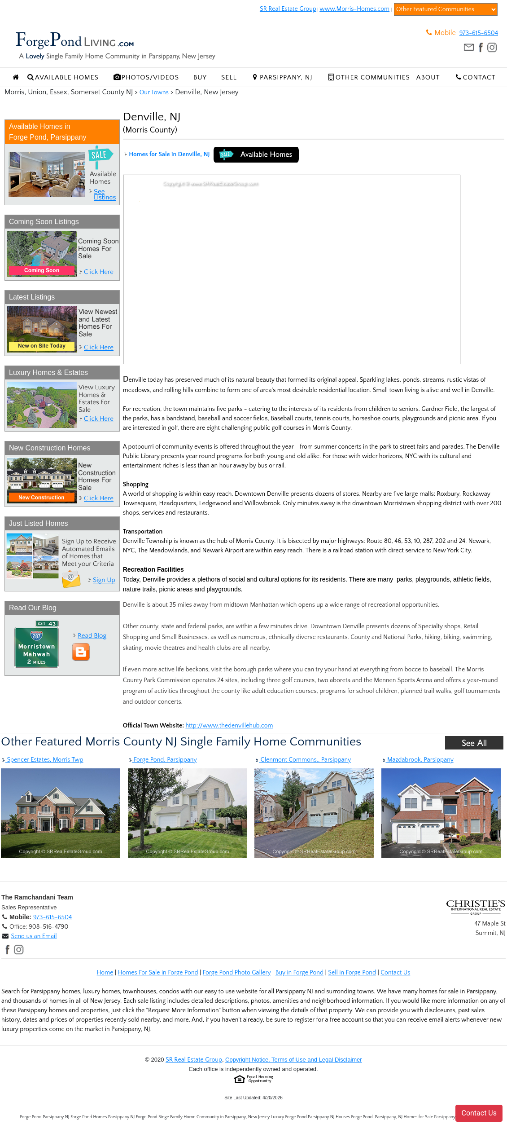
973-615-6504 (478, 33)
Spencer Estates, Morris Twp (42, 759)
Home (105, 972)
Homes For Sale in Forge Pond (158, 972)
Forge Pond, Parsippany (162, 759)
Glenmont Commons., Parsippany (302, 759)
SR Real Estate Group (288, 9)
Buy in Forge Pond (299, 972)
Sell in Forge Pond (352, 972)
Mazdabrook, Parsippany (417, 759)
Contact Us (395, 972)
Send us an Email (34, 936)
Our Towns (154, 92)
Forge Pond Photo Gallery (237, 972)
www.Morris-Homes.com (354, 9)
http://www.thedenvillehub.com (229, 725)
